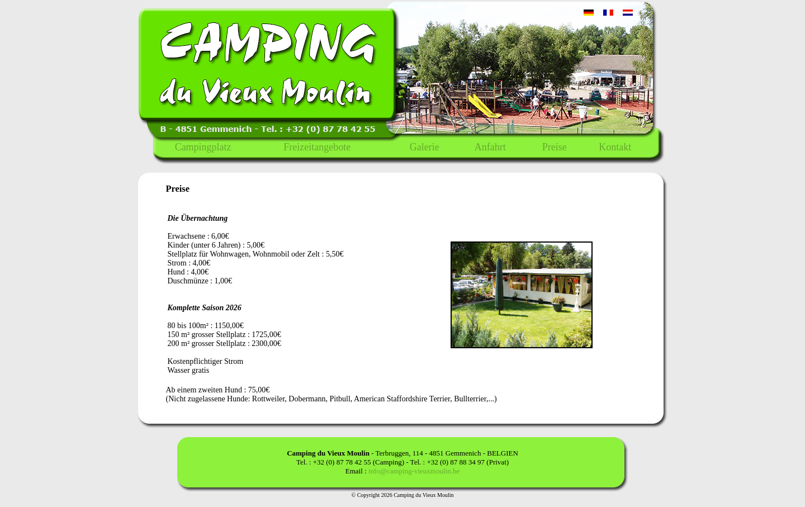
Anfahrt (490, 147)
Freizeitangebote (317, 147)
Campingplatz (203, 147)
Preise (554, 147)
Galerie (424, 147)
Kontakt (615, 147)
